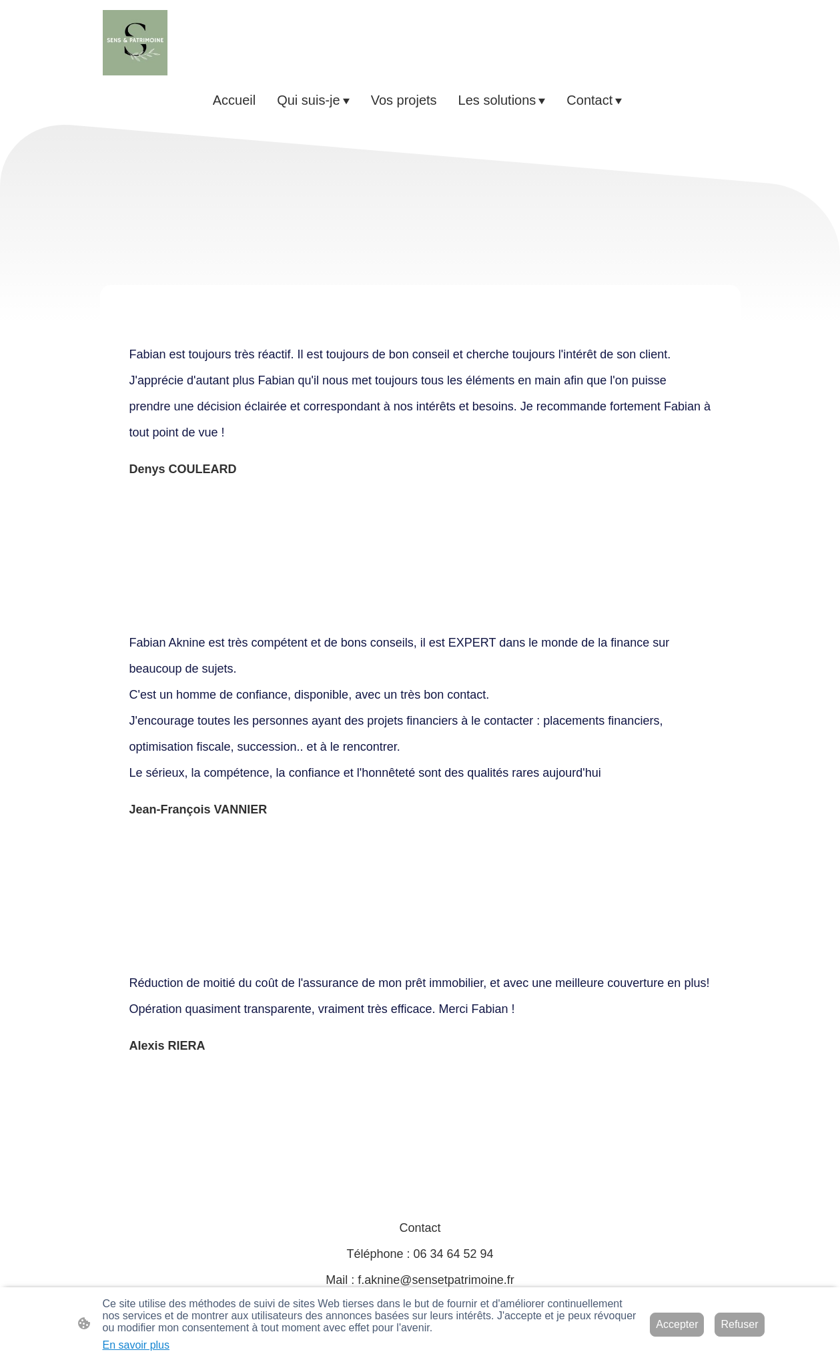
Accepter (677, 1324)
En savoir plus (136, 1345)
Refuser (739, 1324)
